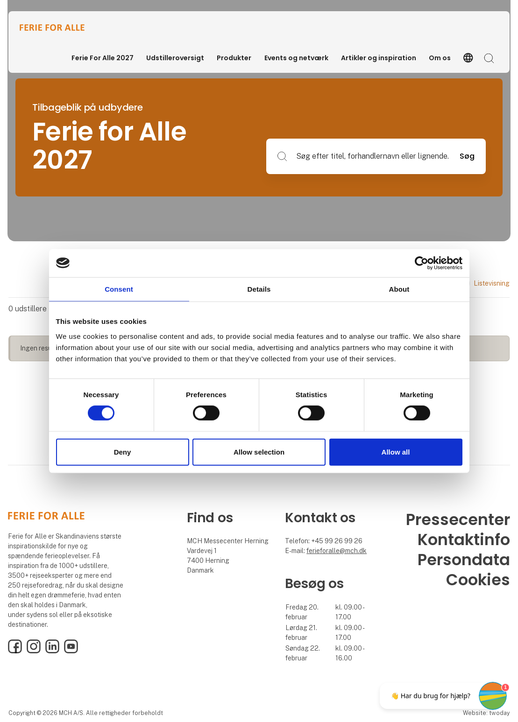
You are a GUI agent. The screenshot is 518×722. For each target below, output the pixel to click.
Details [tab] (259, 289)
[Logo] (57, 27)
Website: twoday (486, 712)
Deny (122, 452)
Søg (467, 156)
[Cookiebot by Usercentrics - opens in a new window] (421, 263)
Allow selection (259, 452)
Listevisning (481, 283)
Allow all (396, 452)
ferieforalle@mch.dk (336, 550)
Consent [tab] (119, 289)
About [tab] (399, 289)
